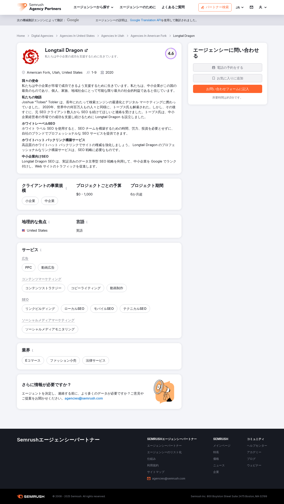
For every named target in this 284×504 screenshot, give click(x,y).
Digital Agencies (42, 35)
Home (21, 35)
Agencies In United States (77, 35)
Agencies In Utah (112, 35)
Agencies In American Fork (149, 35)
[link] (138, 7)
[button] (240, 7)
